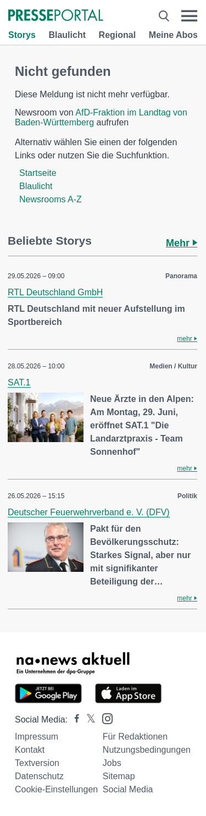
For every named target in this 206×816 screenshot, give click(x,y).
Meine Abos (173, 35)
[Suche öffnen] (164, 16)
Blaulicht (67, 35)
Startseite (38, 173)
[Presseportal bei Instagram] (104, 718)
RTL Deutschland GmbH (55, 292)
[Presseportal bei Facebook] (74, 719)
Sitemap (119, 776)
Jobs (112, 763)
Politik (187, 496)
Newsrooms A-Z (50, 199)
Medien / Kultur (173, 366)
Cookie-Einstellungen (56, 789)
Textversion (37, 763)
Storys (22, 35)
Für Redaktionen (135, 736)
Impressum (36, 736)
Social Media (128, 789)
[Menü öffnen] (189, 16)
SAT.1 (19, 382)
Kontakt (29, 749)
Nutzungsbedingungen (147, 749)
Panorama (181, 276)
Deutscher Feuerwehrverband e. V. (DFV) (89, 512)
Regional (117, 35)
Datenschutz (39, 776)
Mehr (181, 243)
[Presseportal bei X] (88, 719)
